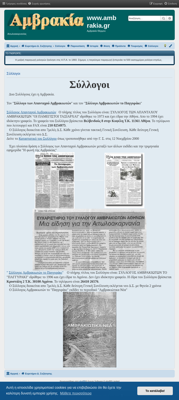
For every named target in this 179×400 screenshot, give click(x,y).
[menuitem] (39, 3)
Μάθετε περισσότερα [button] (76, 393)
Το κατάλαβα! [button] (155, 391)
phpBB (82, 381)
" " (35, 272)
